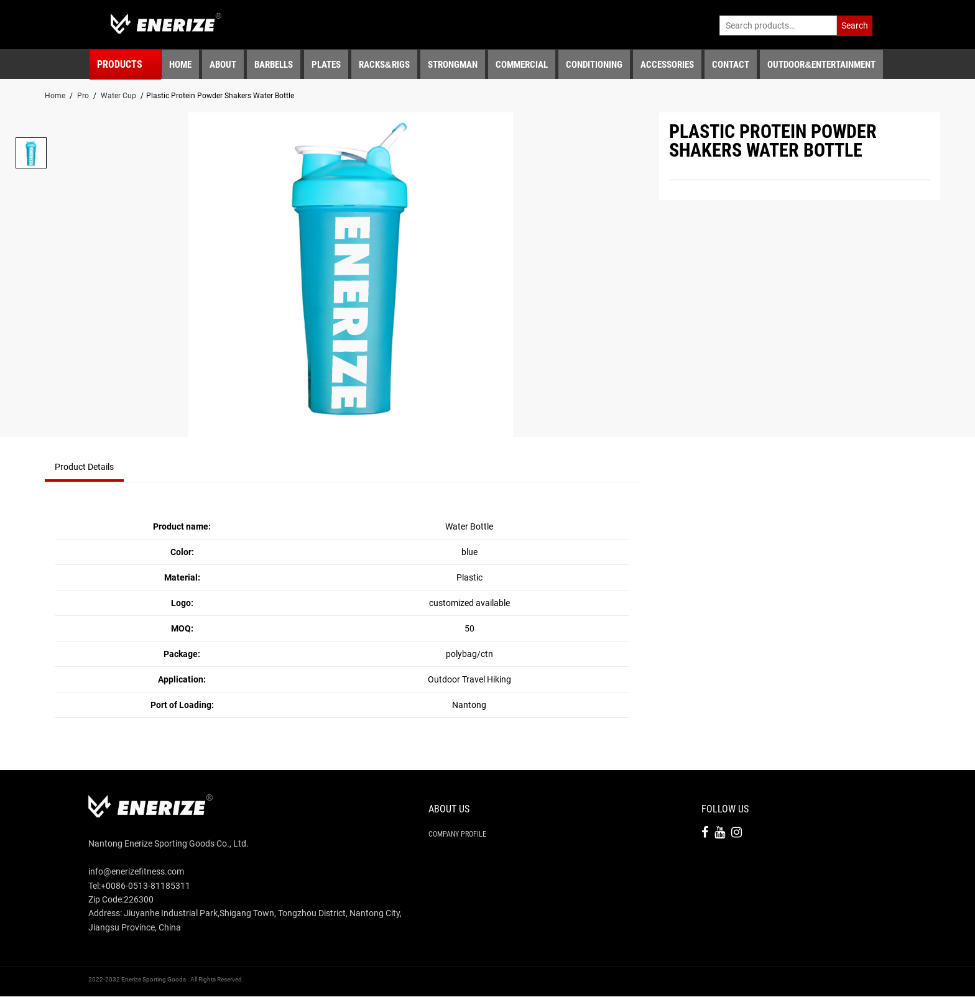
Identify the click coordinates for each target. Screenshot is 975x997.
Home (55, 96)
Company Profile (457, 834)
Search (854, 25)
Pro (83, 96)
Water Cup (118, 96)
